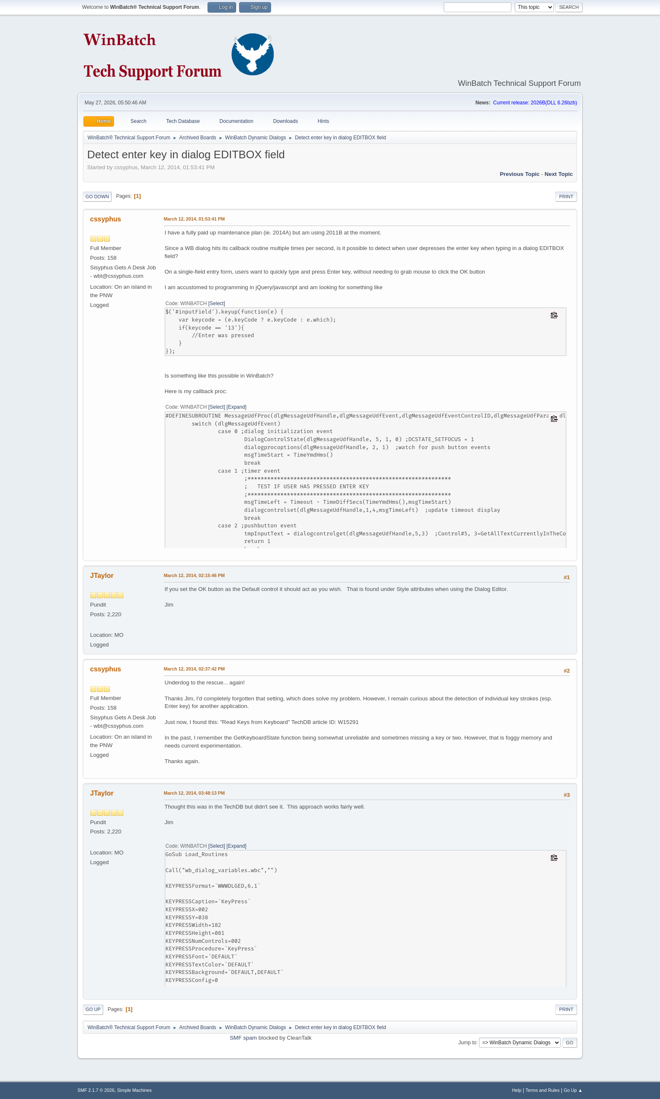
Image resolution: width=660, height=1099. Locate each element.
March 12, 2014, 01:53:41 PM (194, 218)
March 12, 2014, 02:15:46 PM (194, 575)
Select (217, 303)
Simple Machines (134, 1090)
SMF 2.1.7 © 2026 (95, 1090)
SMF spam (243, 1038)
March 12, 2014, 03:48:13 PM (194, 793)
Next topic (559, 174)
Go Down (97, 196)
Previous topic (520, 174)
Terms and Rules (543, 1090)
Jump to (467, 1043)
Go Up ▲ (573, 1090)
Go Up (93, 1009)
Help (517, 1090)
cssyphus (105, 219)
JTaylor (102, 575)
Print (566, 196)
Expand (236, 407)
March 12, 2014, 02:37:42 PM (194, 668)
